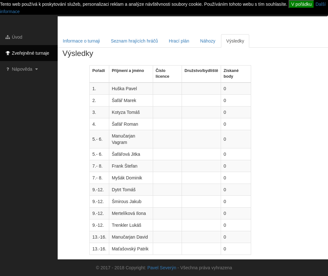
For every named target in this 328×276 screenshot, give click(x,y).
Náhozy (207, 40)
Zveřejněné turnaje (27, 53)
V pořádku (301, 4)
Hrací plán (179, 40)
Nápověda (22, 69)
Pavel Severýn (161, 267)
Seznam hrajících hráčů (134, 40)
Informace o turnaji (81, 40)
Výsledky (235, 40)
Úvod (13, 37)
